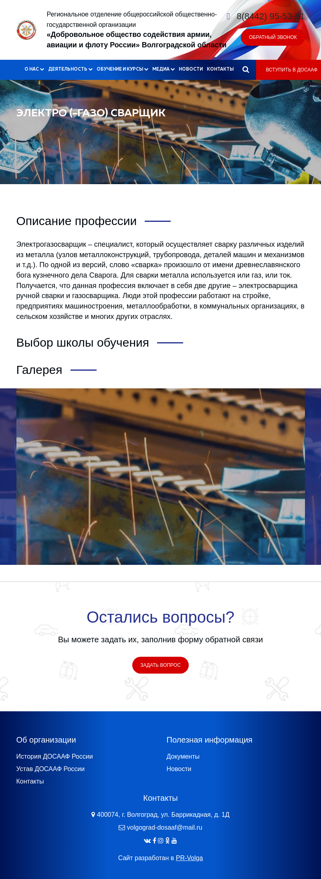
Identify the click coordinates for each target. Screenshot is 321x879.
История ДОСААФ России (54, 756)
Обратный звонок (273, 37)
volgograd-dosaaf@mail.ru (164, 827)
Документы (183, 756)
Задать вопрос (160, 665)
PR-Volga (189, 858)
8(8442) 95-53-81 (270, 16)
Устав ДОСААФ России (50, 768)
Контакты (220, 69)
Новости (191, 69)
